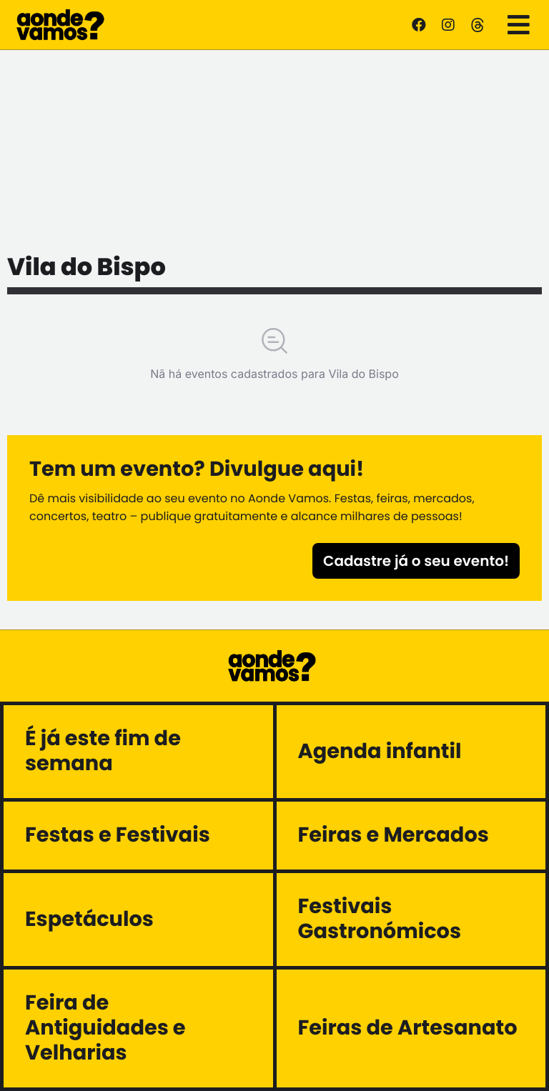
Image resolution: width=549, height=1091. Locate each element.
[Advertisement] (274, 146)
